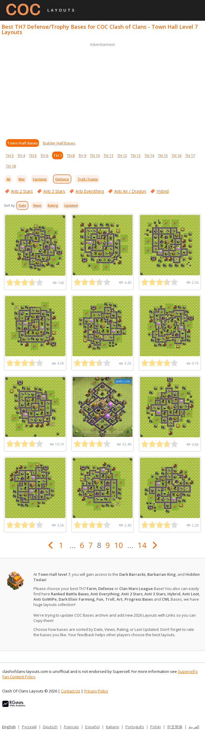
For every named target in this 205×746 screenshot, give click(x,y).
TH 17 (190, 155)
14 (142, 545)
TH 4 (21, 155)
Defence (62, 179)
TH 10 (95, 155)
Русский (29, 726)
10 (118, 545)
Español (92, 726)
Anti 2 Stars (22, 191)
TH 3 (10, 155)
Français (71, 726)
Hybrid (162, 191)
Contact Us (70, 691)
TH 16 (176, 155)
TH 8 (71, 155)
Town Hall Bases (22, 143)
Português (134, 726)
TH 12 (122, 155)
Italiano (112, 726)
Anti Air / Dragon (130, 191)
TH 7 (57, 155)
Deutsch (50, 726)
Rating (53, 205)
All (8, 179)
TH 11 (108, 155)
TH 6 (44, 155)
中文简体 (175, 726)
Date (22, 205)
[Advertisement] (102, 89)
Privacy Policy (96, 691)
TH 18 (11, 166)
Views (37, 205)
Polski (155, 726)
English (9, 726)
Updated (71, 205)
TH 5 (33, 155)
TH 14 (149, 155)
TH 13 (136, 155)
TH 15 (163, 155)
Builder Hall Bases (59, 143)
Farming (40, 179)
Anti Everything (89, 191)
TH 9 (82, 155)
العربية (194, 726)
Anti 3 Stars (54, 191)
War (21, 179)
